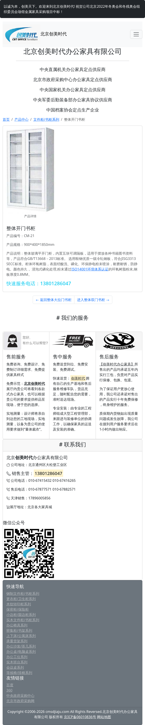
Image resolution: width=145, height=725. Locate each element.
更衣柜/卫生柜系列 (21, 598)
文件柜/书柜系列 (46, 119)
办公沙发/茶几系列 (21, 646)
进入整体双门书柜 (93, 299)
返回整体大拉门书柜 (54, 299)
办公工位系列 (16, 656)
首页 (6, 119)
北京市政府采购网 (20, 700)
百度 (9, 685)
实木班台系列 (16, 662)
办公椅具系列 (16, 625)
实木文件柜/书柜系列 (22, 619)
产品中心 (21, 119)
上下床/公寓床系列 (21, 635)
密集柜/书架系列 (19, 630)
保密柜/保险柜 (17, 609)
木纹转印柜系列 (18, 604)
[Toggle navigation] (136, 34)
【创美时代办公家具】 (116, 364)
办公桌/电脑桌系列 (21, 651)
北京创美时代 (35, 34)
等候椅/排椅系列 (19, 672)
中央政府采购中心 (20, 695)
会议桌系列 (15, 667)
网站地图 (104, 716)
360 (9, 690)
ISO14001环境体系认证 (89, 269)
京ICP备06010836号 (80, 716)
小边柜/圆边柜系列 (21, 614)
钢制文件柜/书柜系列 (22, 593)
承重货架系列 (16, 641)
